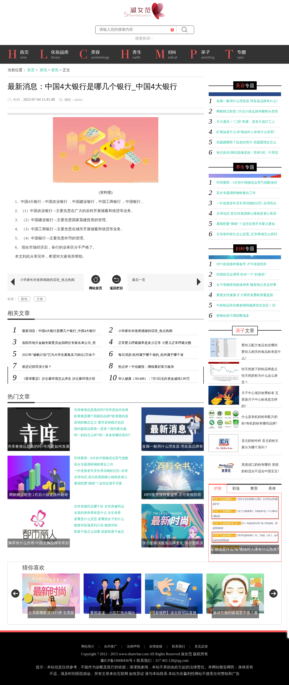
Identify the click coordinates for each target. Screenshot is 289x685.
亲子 (203, 53)
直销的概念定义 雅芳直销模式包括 (99, 422)
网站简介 (87, 646)
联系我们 (178, 646)
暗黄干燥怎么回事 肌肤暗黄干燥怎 (99, 531)
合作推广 (110, 646)
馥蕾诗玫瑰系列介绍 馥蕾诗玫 (96, 525)
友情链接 (155, 646)
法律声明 (133, 646)
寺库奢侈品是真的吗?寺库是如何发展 (101, 410)
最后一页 (138, 280)
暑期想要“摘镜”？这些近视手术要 (98, 483)
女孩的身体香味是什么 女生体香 (97, 512)
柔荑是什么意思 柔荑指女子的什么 (99, 519)
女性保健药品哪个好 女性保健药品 (99, 506)
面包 (24, 299)
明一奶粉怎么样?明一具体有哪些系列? (102, 435)
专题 (238, 54)
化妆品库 (55, 53)
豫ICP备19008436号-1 (118, 661)
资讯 (43, 70)
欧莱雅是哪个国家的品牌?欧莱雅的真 (101, 416)
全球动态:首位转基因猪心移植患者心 (100, 477)
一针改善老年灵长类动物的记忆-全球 (101, 471)
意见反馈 (201, 646)
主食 (40, 299)
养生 (134, 53)
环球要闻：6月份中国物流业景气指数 (101, 458)
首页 (19, 53)
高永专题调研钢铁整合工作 (93, 464)
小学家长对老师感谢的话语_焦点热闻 (47, 280)
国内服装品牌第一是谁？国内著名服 (100, 429)
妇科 (168, 53)
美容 (96, 53)
